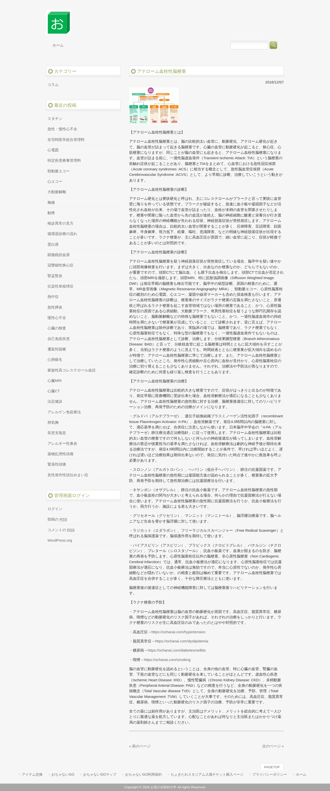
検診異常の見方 (60, 223)
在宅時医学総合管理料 (66, 140)
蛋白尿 (53, 244)
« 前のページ (140, 746)
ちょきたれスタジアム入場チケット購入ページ (207, 774)
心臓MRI (54, 381)
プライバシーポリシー (269, 774)
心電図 (53, 150)
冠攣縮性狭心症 (60, 265)
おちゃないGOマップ (99, 774)
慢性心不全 (56, 318)
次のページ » (273, 746)
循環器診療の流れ (62, 234)
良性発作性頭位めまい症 (67, 475)
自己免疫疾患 (58, 339)
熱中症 (53, 297)
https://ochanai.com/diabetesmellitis (177, 650)
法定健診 (54, 401)
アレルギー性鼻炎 (62, 444)
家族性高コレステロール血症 (71, 370)
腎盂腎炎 (54, 276)
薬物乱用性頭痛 (60, 454)
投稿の (57, 519)
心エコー (54, 182)
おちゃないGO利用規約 (143, 774)
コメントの (61, 530)
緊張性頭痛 (56, 464)
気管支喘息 (56, 433)
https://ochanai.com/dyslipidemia (181, 641)
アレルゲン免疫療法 (64, 412)
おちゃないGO (62, 774)
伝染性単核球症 (60, 286)
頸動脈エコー (58, 171)
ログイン (54, 509)
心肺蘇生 (54, 360)
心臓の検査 (56, 328)
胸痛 (51, 203)
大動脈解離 (56, 192)
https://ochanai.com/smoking (167, 660)
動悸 (51, 213)
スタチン (54, 119)
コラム (53, 85)
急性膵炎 (54, 307)
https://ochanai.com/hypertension (178, 632)
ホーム (301, 774)
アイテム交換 (32, 774)
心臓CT (53, 391)
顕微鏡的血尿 (58, 255)
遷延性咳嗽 (56, 349)
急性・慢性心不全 (62, 129)
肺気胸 (53, 422)
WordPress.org (59, 540)
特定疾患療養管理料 (64, 160)
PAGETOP (272, 767)
